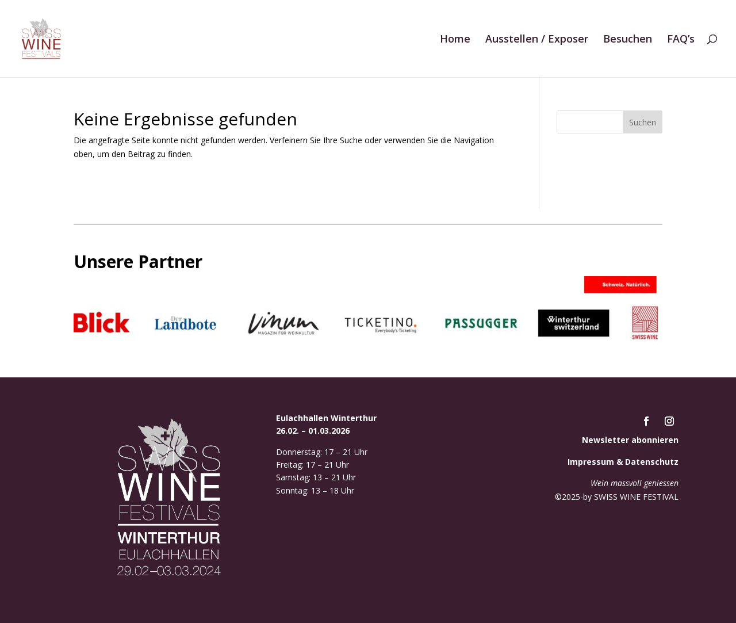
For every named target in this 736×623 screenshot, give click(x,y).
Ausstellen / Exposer (536, 40)
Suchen (642, 122)
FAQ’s (681, 40)
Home (455, 40)
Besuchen (627, 40)
